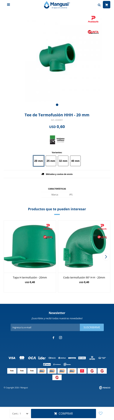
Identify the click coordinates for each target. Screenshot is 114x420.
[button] (57, 105)
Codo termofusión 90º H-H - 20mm (84, 277)
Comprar (66, 413)
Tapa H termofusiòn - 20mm (30, 277)
